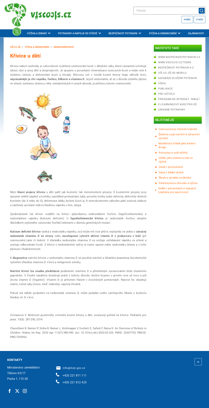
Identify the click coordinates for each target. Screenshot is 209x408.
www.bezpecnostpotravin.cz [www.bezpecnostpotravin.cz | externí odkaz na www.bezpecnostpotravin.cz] (179, 57)
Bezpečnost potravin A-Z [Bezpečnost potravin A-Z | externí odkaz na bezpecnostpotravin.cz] (176, 67)
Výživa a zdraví (38, 33)
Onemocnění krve (63, 47)
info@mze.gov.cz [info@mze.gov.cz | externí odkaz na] (70, 368)
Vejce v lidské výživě (171, 172)
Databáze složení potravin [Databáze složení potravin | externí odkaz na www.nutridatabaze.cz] (177, 78)
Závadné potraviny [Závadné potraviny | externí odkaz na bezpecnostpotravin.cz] (171, 109)
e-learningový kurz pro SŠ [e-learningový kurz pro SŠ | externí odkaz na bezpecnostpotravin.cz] (177, 104)
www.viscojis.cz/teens (174, 62)
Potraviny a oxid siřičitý (173, 152)
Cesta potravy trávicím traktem (178, 129)
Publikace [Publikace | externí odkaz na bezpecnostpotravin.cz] (165, 88)
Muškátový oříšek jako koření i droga (177, 145)
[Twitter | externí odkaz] (17, 391)
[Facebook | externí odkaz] (9, 391)
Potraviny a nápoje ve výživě (79, 33)
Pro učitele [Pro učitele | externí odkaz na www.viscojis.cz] (166, 93)
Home (187, 19)
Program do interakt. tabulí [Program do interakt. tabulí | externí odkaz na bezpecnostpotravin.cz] (179, 99)
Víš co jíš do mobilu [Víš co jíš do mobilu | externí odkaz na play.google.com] (172, 72)
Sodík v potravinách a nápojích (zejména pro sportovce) (177, 190)
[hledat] (169, 10)
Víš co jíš (15, 47)
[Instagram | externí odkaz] (25, 391)
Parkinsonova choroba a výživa (178, 183)
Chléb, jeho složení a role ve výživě (176, 159)
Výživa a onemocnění (164, 33)
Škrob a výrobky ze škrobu (175, 177)
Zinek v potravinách (171, 167)
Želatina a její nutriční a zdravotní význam (179, 136)
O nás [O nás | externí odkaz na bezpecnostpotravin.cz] (199, 19)
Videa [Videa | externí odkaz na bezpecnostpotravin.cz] (162, 83)
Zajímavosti (196, 33)
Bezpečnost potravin (125, 33)
